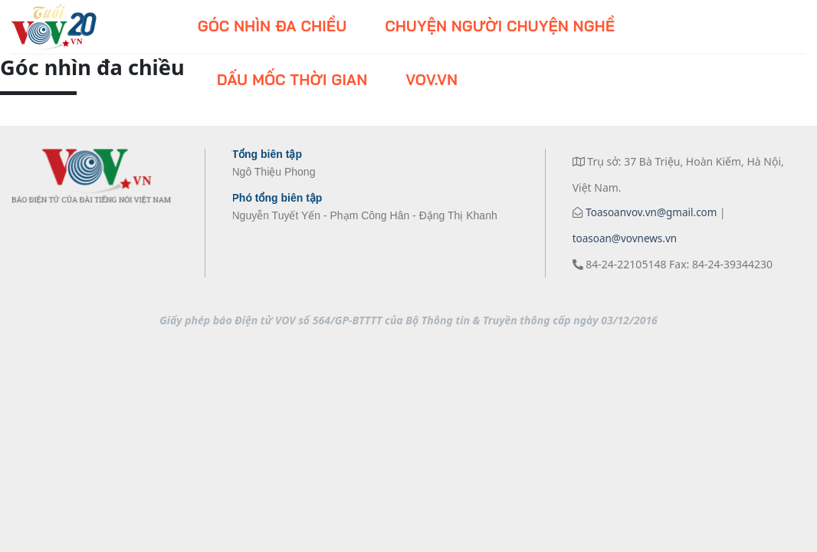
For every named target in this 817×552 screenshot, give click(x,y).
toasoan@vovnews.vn (625, 238)
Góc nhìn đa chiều (272, 26)
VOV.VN (431, 80)
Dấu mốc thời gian (292, 80)
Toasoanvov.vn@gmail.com (650, 212)
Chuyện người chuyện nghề (500, 26)
